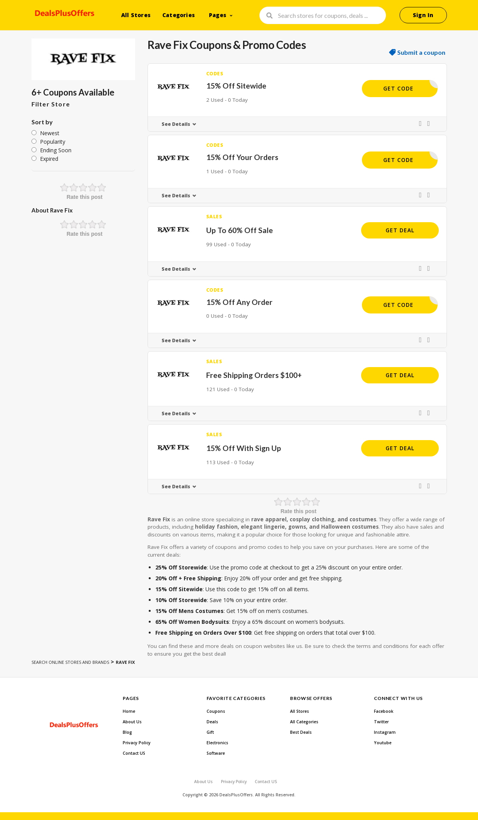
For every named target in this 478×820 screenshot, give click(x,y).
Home (129, 711)
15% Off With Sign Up (243, 448)
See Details (176, 124)
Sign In (423, 15)
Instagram (385, 732)
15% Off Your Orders (242, 157)
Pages (217, 15)
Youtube (382, 742)
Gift (210, 732)
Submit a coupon (421, 52)
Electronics (217, 742)
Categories (178, 15)
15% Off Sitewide (236, 85)
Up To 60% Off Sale (239, 230)
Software (216, 753)
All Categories (304, 721)
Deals (212, 721)
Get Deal (400, 230)
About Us (132, 721)
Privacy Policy (137, 742)
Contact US (134, 753)
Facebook (383, 711)
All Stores (136, 15)
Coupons (216, 711)
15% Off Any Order (239, 302)
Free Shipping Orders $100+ (254, 375)
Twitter (381, 721)
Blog (127, 732)
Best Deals (301, 732)
